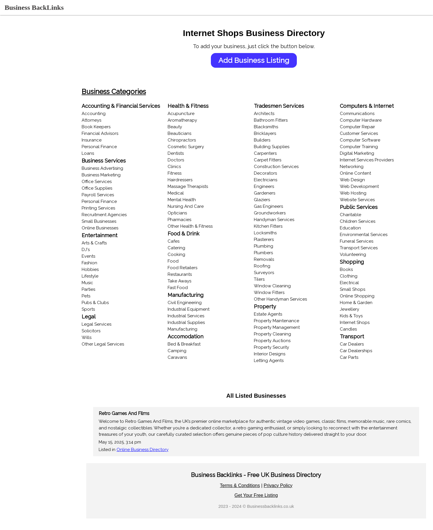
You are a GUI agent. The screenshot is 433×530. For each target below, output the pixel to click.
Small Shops (355, 289)
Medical (185, 193)
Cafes (182, 241)
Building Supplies (277, 146)
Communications (360, 113)
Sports (100, 309)
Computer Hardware (364, 120)
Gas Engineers (274, 206)
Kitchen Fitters (274, 226)
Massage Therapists (197, 186)
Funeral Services (359, 241)
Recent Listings (20, 70)
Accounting (105, 113)
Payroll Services (109, 194)
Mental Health (191, 199)
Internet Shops (358, 322)
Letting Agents (274, 360)
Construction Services (282, 166)
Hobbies (101, 269)
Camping (186, 350)
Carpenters (271, 153)
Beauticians (188, 133)
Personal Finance (111, 146)
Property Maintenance (282, 320)
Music (99, 282)
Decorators (271, 173)
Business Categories (125, 91)
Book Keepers (107, 126)
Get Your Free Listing (262, 495)
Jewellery (352, 309)
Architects (270, 113)
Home (11, 48)
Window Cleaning (278, 285)
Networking (355, 166)
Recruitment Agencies (115, 214)
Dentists (185, 153)
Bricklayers (271, 133)
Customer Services (362, 133)
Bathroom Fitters (276, 120)
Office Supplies (108, 188)
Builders (268, 140)
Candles (351, 329)
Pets (97, 296)
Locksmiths (271, 232)
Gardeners (270, 193)
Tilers (265, 279)
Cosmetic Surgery (195, 146)
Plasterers (270, 239)
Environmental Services (367, 234)
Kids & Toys (354, 315)
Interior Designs (275, 354)
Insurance (103, 140)
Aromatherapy (191, 120)
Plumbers (269, 252)
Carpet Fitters (273, 160)
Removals (270, 259)
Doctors (185, 160)
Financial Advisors (111, 133)
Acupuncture (190, 113)
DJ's (97, 249)
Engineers (270, 186)
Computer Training (362, 146)
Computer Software (363, 140)
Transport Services (362, 247)
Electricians (271, 179)
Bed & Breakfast (193, 344)
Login (10, 60)
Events (100, 256)
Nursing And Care (195, 206)
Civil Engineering (194, 302)
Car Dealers (355, 344)
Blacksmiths (272, 126)
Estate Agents (274, 314)
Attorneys (103, 120)
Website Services (360, 199)
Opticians (186, 213)
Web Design (355, 179)
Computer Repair (360, 126)
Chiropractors (191, 140)
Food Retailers (191, 267)
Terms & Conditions (246, 485)
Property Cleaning (278, 334)
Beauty (184, 126)
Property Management (282, 327)
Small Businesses (110, 221)
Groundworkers (275, 213)
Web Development (362, 186)
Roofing (268, 266)
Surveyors (270, 272)
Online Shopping (360, 296)
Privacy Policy (284, 485)
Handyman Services (280, 219)
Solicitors (102, 330)
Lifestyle (101, 276)
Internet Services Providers (370, 160)
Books (349, 269)
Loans (99, 153)
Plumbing (269, 246)
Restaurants (189, 274)
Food (182, 261)
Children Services (360, 221)
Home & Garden (359, 302)
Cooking (185, 254)
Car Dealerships (359, 350)
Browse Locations (23, 93)
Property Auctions (278, 340)
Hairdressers (189, 179)
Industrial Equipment (197, 309)
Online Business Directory (154, 449)
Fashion (101, 262)
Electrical (352, 282)
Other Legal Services (114, 344)
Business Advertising (114, 168)
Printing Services (110, 208)
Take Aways (188, 281)
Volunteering (356, 254)
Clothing (352, 276)
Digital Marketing (360, 153)
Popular (13, 115)
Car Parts (352, 357)
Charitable (353, 214)
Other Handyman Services (286, 299)
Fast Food (187, 287)
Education (353, 228)
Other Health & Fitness (199, 226)
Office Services (108, 181)
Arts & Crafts (106, 243)
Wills (98, 337)
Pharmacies (188, 219)
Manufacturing (191, 329)
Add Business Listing (259, 60)
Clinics (183, 166)
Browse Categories (24, 82)
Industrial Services (195, 315)
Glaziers (268, 199)
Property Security (277, 347)
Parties (100, 289)
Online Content (358, 173)
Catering (185, 247)
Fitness (183, 173)
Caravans (186, 357)
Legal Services (108, 324)
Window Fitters (275, 292)
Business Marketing (112, 175)
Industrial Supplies (195, 322)
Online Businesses (23, 104)
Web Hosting (356, 193)
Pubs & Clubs (107, 302)
